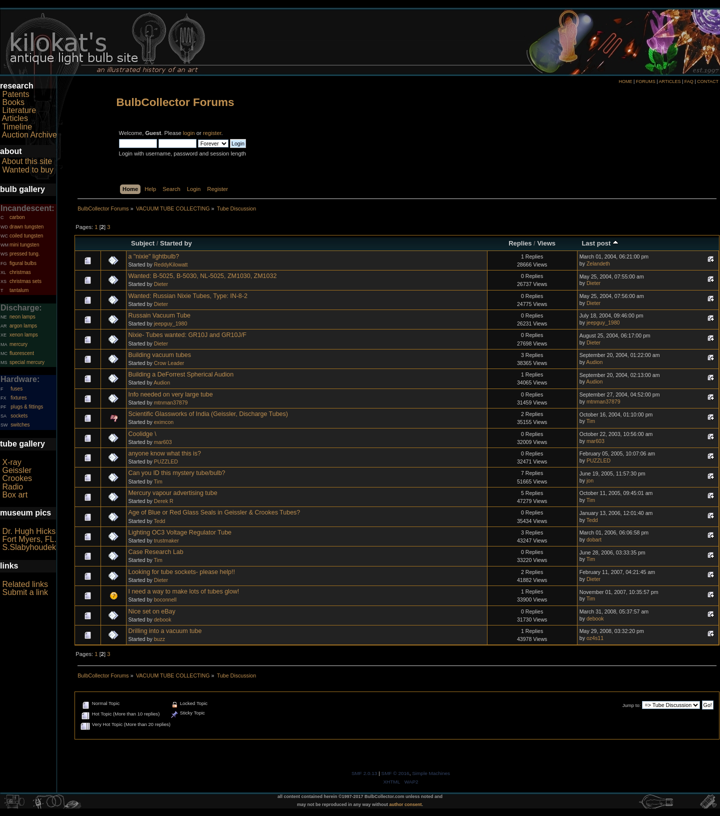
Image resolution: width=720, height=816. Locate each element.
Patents (15, 94)
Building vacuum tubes (159, 355)
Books (13, 102)
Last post (600, 243)
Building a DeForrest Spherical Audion (181, 374)
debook (163, 619)
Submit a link (25, 592)
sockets (19, 415)
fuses (16, 389)
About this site (27, 161)
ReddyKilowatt (171, 265)
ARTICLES (670, 81)
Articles (15, 118)
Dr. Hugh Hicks (29, 531)
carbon (17, 217)
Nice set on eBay (151, 611)
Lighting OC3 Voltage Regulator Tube (180, 532)
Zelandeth (598, 263)
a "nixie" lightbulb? (153, 256)
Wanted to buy (28, 170)
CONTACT (707, 81)
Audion (594, 362)
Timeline (17, 126)
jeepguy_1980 (171, 323)
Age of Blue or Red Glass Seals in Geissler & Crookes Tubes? (214, 512)
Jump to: (631, 705)
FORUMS (646, 81)
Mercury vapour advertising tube (172, 493)
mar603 (163, 442)
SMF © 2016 (396, 773)
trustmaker (166, 541)
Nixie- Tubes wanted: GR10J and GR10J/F (187, 335)
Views (546, 243)
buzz (159, 639)
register (212, 133)
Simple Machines (431, 773)
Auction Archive (29, 134)
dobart (594, 539)
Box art (15, 494)
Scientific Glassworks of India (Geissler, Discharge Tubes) (208, 414)
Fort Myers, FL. (29, 539)
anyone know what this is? (164, 453)
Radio (12, 486)
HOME (625, 81)
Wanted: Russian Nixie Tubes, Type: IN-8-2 (187, 296)
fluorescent (22, 353)
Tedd (160, 521)
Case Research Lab (155, 552)
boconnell (165, 599)
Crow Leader (169, 363)
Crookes (17, 478)
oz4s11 (595, 638)
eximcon (164, 422)
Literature (19, 110)
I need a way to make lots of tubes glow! (183, 591)
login (189, 133)
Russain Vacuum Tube (159, 315)
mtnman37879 (171, 403)
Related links (25, 584)
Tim (590, 421)
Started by (176, 243)
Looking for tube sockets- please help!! (181, 572)
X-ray (11, 462)
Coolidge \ (142, 434)
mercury (19, 344)
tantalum (19, 290)
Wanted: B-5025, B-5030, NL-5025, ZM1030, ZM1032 (202, 276)
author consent (406, 804)
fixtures (18, 397)
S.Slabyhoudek (29, 547)
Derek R (164, 501)
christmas (20, 272)
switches (20, 425)
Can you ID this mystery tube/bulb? (176, 473)
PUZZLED (166, 461)
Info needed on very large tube (170, 394)
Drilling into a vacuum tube (165, 631)
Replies (520, 243)
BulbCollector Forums (175, 102)
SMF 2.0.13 (365, 773)
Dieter (161, 284)
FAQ (689, 81)
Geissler (17, 470)
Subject (142, 243)
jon (590, 481)
